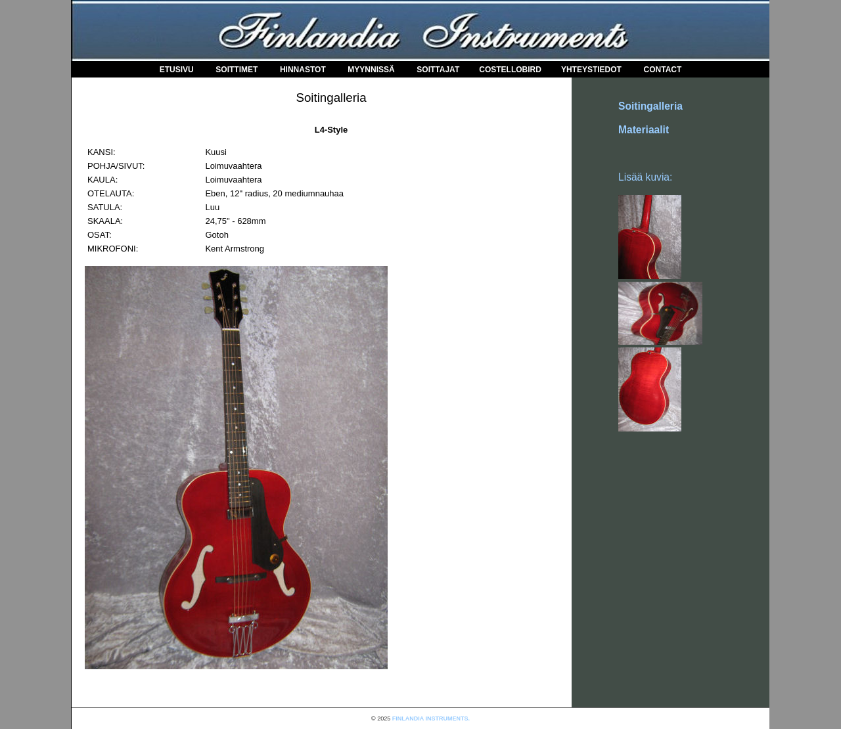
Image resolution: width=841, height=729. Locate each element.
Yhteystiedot (591, 69)
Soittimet (237, 69)
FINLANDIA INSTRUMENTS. (431, 718)
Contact (663, 69)
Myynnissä (371, 69)
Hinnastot (303, 69)
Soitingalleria (650, 106)
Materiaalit (643, 129)
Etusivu (177, 69)
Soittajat (438, 69)
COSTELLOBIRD (510, 69)
